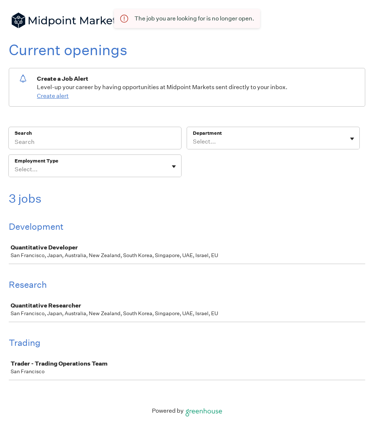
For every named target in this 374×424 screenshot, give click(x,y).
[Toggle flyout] (352, 138)
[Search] (95, 143)
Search (23, 133)
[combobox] (193, 142)
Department (207, 133)
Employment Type (36, 161)
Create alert (53, 95)
